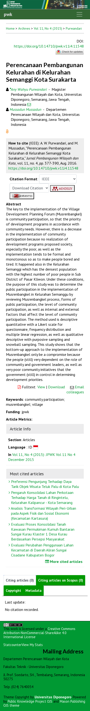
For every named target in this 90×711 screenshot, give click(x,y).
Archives (24, 28)
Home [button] (10, 28)
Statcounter (12, 644)
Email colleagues (75, 389)
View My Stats (32, 644)
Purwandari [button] (74, 28)
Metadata (33, 590)
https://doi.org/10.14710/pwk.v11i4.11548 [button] (43, 168)
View (41, 387)
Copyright (13, 590)
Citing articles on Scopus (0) (60, 580)
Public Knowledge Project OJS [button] (30, 701)
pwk (8, 14)
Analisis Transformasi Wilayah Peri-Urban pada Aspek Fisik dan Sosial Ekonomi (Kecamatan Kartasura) (43, 513)
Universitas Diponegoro (53, 697)
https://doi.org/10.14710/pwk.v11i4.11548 (49, 46)
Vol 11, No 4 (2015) (48, 28)
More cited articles (64, 561)
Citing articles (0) (20, 580)
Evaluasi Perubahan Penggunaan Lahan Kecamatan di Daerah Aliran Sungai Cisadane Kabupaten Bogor (41, 550)
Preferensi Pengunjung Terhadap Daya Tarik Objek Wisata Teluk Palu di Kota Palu (44, 484)
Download (56, 387)
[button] (7, 130)
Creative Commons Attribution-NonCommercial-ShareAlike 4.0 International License (39, 632)
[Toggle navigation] (79, 14)
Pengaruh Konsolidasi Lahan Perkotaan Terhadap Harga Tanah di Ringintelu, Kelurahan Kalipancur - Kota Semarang (41, 497)
